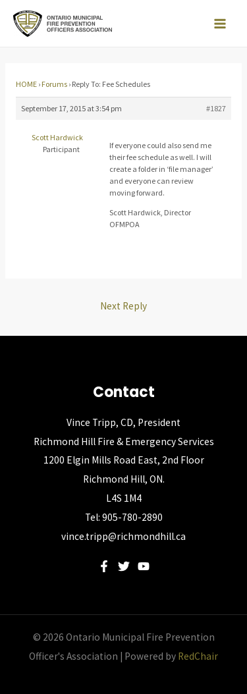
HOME (26, 84)
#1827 (216, 108)
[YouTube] (144, 566)
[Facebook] (104, 566)
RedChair (198, 656)
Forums (54, 84)
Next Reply (123, 306)
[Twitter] (124, 566)
